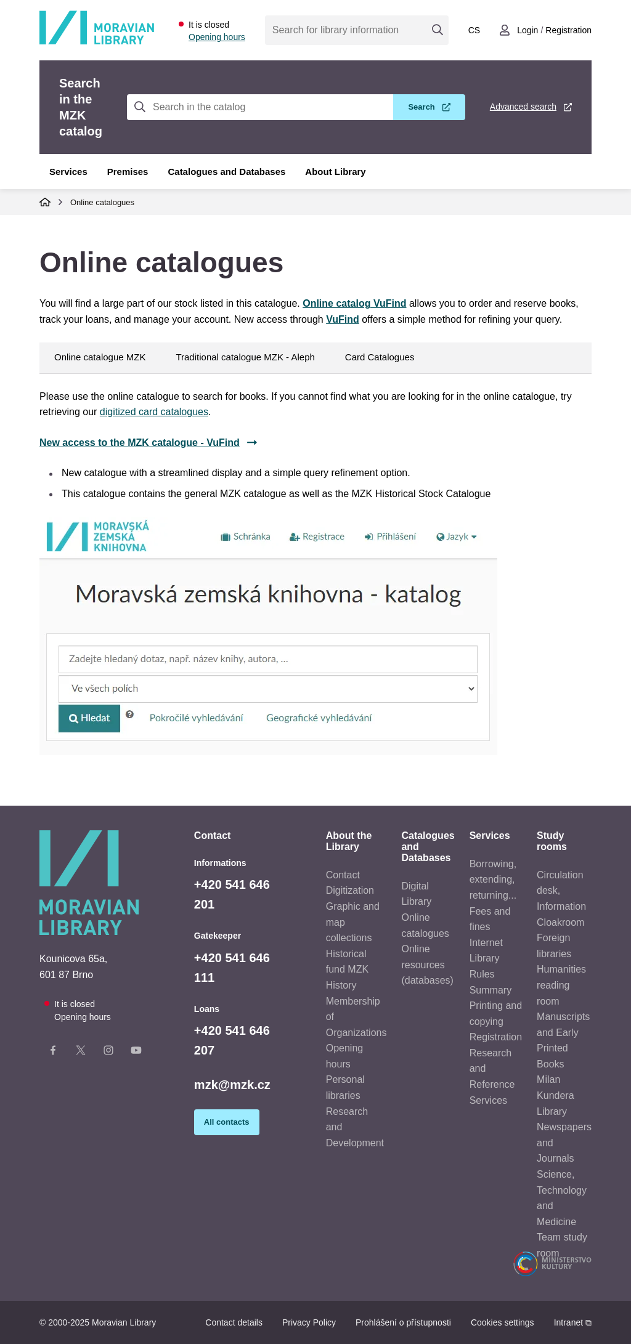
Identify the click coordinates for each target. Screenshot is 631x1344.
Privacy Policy (309, 1322)
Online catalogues (102, 202)
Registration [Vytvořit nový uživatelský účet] (568, 30)
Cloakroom (560, 922)
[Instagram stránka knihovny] (108, 1053)
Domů (45, 202)
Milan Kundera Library (555, 1095)
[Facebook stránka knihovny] (53, 1053)
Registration (496, 1037)
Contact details (234, 1322)
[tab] (315, 589)
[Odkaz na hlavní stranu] (96, 42)
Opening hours (217, 37)
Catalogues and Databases (226, 171)
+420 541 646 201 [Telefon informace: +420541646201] (232, 894)
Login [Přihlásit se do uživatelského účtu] (527, 30)
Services (68, 171)
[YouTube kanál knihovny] (136, 1053)
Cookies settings (502, 1322)
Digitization (350, 890)
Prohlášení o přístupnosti (403, 1322)
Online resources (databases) (427, 965)
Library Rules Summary (490, 974)
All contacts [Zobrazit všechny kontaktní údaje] (227, 1122)
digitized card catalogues (154, 412)
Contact (343, 875)
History (341, 985)
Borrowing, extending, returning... (493, 880)
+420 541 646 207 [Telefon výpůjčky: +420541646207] (232, 1040)
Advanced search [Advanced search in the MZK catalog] (523, 106)
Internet (486, 942)
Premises (128, 171)
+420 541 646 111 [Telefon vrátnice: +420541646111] (232, 967)
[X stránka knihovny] (80, 1053)
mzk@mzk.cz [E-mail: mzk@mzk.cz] (232, 1084)
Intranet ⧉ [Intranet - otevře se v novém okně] (573, 1322)
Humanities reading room (561, 985)
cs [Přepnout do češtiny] (474, 30)
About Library (335, 171)
